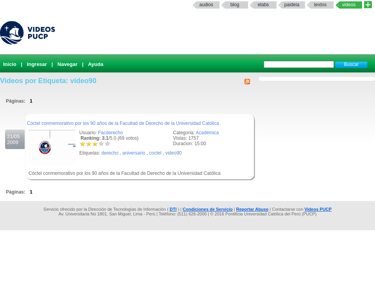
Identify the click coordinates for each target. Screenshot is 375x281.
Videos (349, 4)
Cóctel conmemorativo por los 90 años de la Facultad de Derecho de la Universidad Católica (123, 123)
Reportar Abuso (252, 209)
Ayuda (95, 64)
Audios (206, 4)
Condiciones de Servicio (208, 209)
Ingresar (37, 64)
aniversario (133, 153)
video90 (173, 153)
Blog (234, 4)
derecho (110, 153)
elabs (263, 4)
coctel (155, 153)
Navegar (67, 64)
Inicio (9, 64)
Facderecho (110, 132)
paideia (292, 4)
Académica (207, 132)
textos (320, 4)
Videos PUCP (318, 209)
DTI (173, 209)
